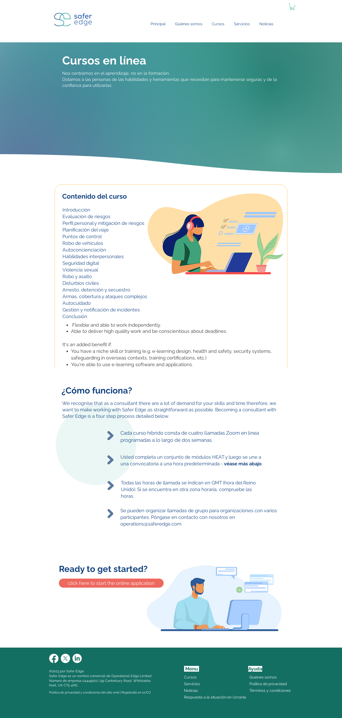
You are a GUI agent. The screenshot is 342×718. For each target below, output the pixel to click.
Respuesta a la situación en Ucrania (202, 697)
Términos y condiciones (260, 690)
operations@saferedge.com (150, 524)
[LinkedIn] (77, 658)
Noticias (191, 690)
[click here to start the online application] (111, 583)
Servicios (192, 684)
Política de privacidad (260, 684)
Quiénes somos (260, 677)
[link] (292, 7)
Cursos (190, 677)
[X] (65, 658)
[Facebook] (53, 658)
